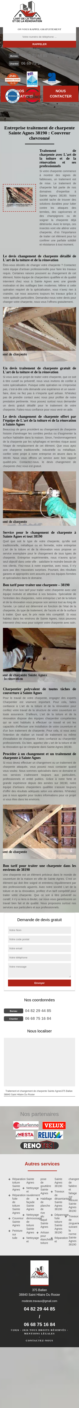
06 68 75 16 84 (34, 63)
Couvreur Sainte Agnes (16, 1222)
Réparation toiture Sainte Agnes (16, 1184)
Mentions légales (39, 1333)
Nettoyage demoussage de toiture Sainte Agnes (30, 1223)
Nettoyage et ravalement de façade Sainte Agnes (30, 1198)
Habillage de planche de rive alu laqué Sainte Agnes (44, 1213)
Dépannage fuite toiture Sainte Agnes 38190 (58, 1223)
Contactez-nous (39, 1340)
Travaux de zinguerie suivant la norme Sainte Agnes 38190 (72, 1230)
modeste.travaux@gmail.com (39, 1301)
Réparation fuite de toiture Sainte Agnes (16, 1204)
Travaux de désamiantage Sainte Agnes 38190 (58, 1200)
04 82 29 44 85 (34, 55)
